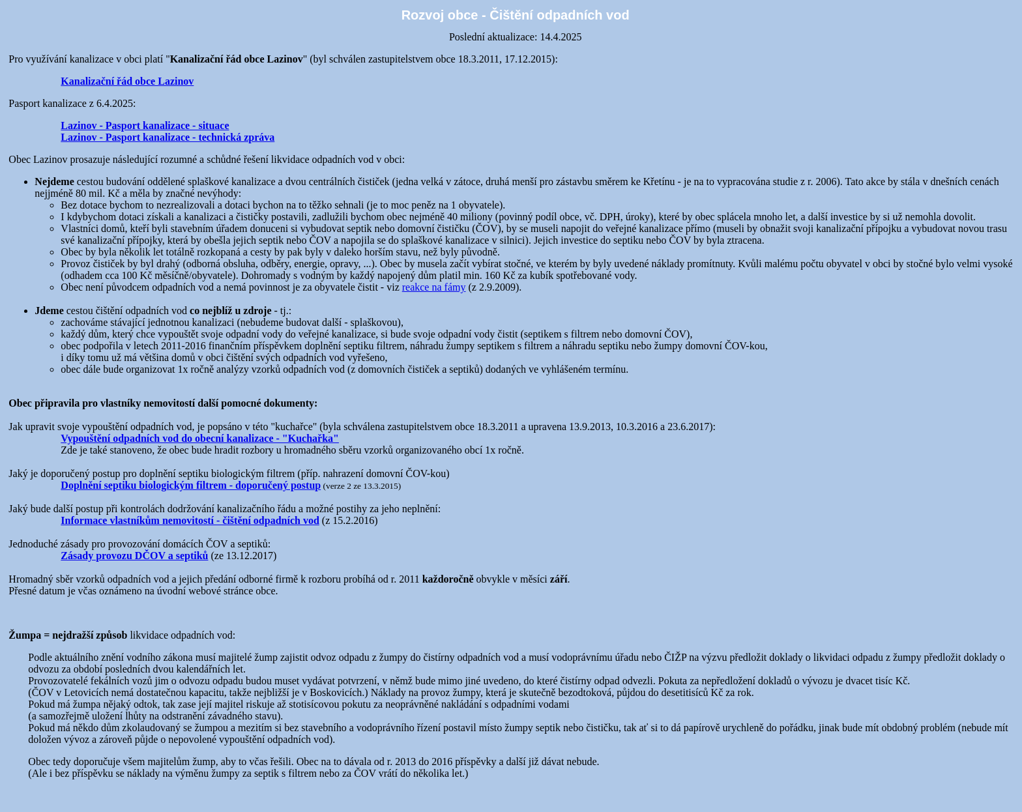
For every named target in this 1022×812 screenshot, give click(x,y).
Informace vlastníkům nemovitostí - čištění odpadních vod (190, 520)
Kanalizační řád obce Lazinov (127, 81)
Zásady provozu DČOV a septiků (134, 555)
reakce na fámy (434, 287)
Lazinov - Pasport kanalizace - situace (145, 125)
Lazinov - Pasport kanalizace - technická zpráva (167, 137)
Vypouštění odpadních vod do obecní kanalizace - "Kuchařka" (200, 438)
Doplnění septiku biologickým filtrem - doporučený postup (191, 485)
